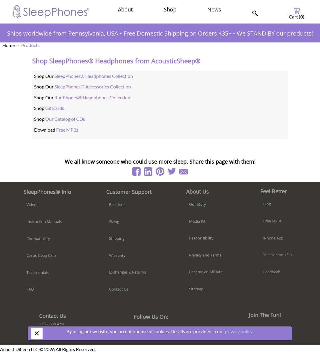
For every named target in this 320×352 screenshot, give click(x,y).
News (214, 9)
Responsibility (201, 238)
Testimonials (37, 272)
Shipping (116, 238)
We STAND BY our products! (275, 33)
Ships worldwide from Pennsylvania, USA (62, 33)
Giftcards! (55, 108)
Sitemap (196, 288)
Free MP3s (67, 130)
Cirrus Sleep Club (41, 255)
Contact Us (118, 289)
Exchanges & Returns (127, 272)
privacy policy (238, 331)
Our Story (197, 204)
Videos (32, 204)
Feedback (271, 271)
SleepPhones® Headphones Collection (93, 76)
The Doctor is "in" (278, 254)
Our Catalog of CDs (65, 119)
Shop (170, 9)
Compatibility (38, 238)
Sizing (114, 221)
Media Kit (197, 221)
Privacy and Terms (205, 255)
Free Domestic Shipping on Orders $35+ (177, 33)
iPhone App (273, 238)
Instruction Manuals (44, 221)
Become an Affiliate (206, 271)
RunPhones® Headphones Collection (92, 97)
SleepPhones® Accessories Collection (92, 86)
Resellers (116, 204)
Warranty (117, 255)
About (125, 9)
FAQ (30, 289)
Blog (267, 204)
